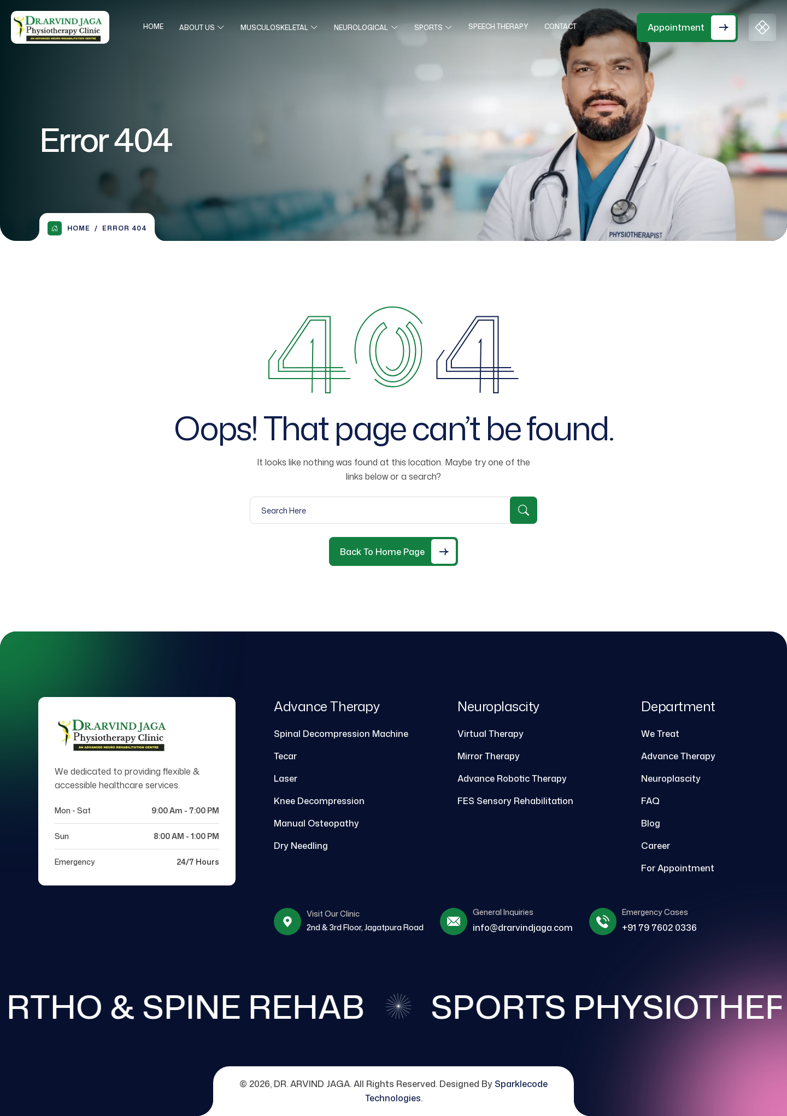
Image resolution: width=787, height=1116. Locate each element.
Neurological (364, 27)
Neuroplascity (671, 778)
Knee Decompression (319, 801)
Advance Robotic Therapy (512, 778)
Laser (285, 778)
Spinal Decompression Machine (341, 734)
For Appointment (677, 868)
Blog (650, 823)
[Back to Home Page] (393, 551)
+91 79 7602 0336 (659, 928)
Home (156, 26)
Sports (432, 27)
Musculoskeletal (278, 27)
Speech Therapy (502, 26)
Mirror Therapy (488, 756)
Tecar (285, 756)
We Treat (660, 734)
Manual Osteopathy (316, 823)
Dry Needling (301, 846)
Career (655, 846)
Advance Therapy (678, 756)
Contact (564, 26)
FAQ (650, 801)
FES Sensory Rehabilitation (515, 801)
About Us (200, 27)
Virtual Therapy (490, 734)
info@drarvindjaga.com (523, 928)
